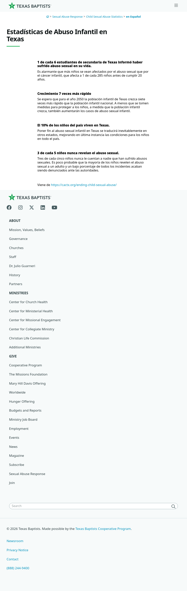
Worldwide (17, 396)
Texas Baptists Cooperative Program (104, 533)
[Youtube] (54, 210)
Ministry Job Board (23, 423)
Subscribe (16, 469)
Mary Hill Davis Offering (27, 387)
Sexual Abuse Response (67, 16)
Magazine (16, 460)
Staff (12, 260)
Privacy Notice (18, 554)
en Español (133, 16)
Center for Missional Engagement (35, 324)
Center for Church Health (28, 305)
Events (14, 441)
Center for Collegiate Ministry (32, 333)
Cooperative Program (25, 369)
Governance (18, 242)
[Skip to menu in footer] (176, 5)
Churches (16, 251)
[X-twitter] (31, 210)
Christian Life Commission (29, 342)
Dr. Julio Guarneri (22, 269)
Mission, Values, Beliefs (27, 233)
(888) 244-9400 (18, 572)
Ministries (18, 296)
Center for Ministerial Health (31, 314)
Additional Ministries (25, 351)
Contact (13, 563)
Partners (15, 287)
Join (12, 487)
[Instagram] (20, 210)
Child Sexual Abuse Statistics (104, 16)
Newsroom (15, 545)
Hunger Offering (22, 405)
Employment (19, 432)
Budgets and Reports (25, 414)
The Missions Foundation (28, 378)
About (15, 224)
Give (13, 360)
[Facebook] (11, 210)
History (14, 278)
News (13, 450)
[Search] (174, 510)
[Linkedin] (42, 210)
